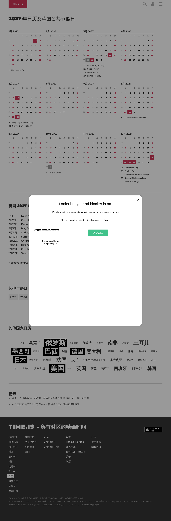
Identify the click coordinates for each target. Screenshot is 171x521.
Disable (98, 232)
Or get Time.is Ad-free (46, 230)
